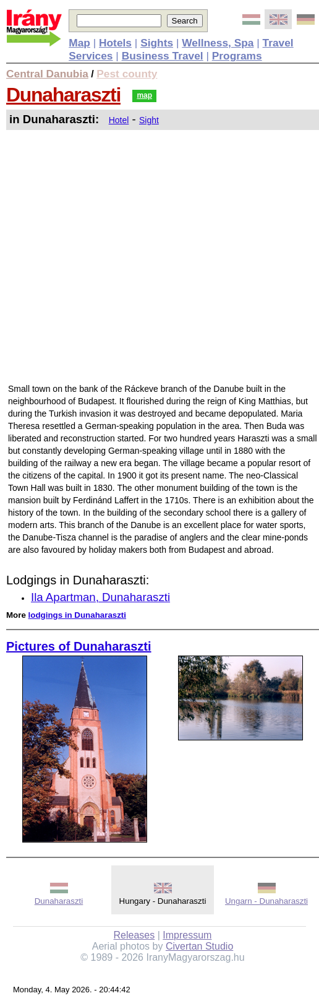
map (144, 95)
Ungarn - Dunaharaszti (266, 901)
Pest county (126, 73)
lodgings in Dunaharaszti (77, 615)
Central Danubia (47, 73)
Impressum (187, 935)
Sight (149, 120)
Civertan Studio (199, 946)
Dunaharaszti (63, 95)
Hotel (119, 120)
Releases (134, 935)
